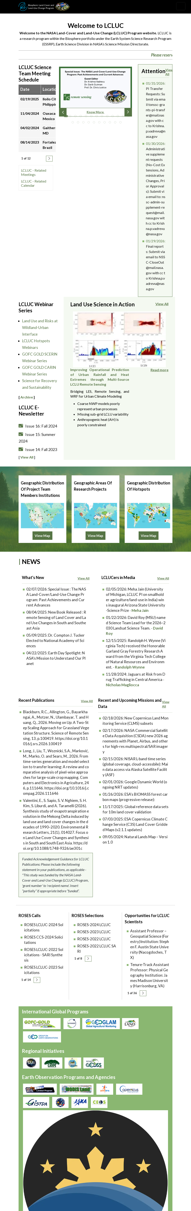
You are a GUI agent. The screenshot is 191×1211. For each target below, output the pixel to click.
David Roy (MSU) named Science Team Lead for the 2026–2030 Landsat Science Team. (136, 640)
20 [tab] (105, 123)
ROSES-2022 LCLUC (94, 956)
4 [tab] (82, 117)
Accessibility (140, 1147)
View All (169, 72)
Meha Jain (140, 628)
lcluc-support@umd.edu (37, 1192)
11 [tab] (119, 117)
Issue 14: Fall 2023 (41, 449)
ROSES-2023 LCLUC (94, 949)
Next (128, 112)
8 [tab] (103, 117)
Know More (95, 112)
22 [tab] (116, 123)
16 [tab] (84, 123)
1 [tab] (66, 117)
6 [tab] (92, 117)
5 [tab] (87, 117)
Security (92, 1147)
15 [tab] (79, 123)
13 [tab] (129, 117)
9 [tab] (108, 117)
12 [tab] (124, 117)
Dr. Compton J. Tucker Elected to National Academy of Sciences (55, 658)
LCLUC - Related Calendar (33, 183)
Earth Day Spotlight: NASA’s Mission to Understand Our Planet (56, 676)
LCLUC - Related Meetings (33, 172)
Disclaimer (114, 1147)
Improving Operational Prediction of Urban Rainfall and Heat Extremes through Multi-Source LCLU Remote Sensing (139, 321)
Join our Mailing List (34, 1176)
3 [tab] (76, 117)
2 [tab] (71, 117)
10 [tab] (113, 117)
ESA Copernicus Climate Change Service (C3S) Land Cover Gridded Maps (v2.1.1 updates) (135, 842)
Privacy (92, 1142)
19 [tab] (100, 123)
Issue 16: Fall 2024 (41, 426)
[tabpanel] (95, 93)
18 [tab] (95, 123)
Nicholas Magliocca (122, 702)
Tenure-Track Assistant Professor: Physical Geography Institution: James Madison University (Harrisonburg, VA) (149, 993)
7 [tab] (98, 117)
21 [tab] (111, 123)
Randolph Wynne (130, 684)
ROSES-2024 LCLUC (94, 942)
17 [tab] (90, 123)
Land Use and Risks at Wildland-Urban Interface (40, 327)
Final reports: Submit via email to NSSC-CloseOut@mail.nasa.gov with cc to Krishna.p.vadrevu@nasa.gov (155, 267)
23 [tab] (121, 123)
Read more (159, 378)
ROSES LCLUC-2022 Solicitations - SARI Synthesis (43, 972)
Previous (63, 112)
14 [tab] (74, 123)
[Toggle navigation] (180, 6)
